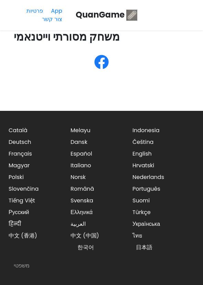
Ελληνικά (82, 212)
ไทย (137, 236)
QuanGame (106, 14)
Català (18, 130)
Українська (146, 224)
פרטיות (34, 11)
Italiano (81, 165)
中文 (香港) (23, 236)
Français (20, 154)
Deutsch (20, 142)
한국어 (85, 247)
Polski (16, 177)
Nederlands (148, 177)
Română (82, 189)
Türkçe (141, 212)
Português (146, 189)
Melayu (80, 130)
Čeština (142, 142)
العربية (78, 224)
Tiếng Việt (22, 200)
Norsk (78, 177)
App (56, 11)
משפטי (22, 266)
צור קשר (52, 19)
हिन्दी (15, 224)
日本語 (144, 247)
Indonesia (146, 130)
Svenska (82, 200)
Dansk (79, 142)
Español (81, 154)
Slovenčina (24, 189)
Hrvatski (143, 165)
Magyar (19, 165)
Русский (19, 212)
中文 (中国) (85, 236)
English (142, 154)
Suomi (141, 200)
